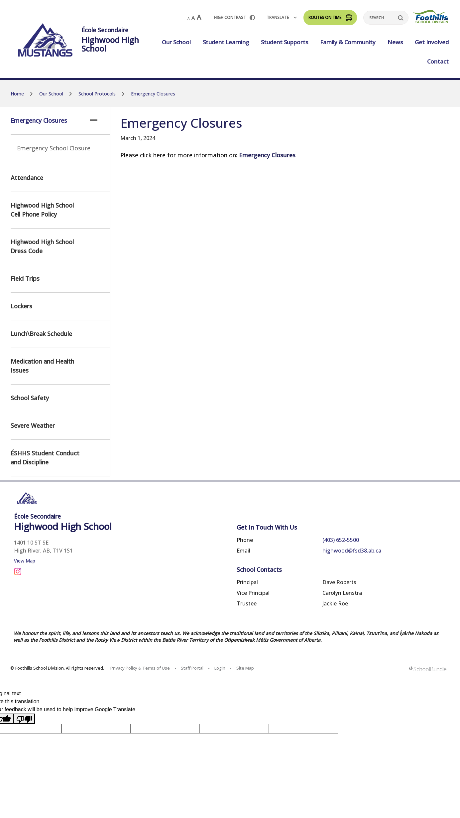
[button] (93, 120)
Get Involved (432, 42)
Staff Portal (192, 668)
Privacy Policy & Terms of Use (140, 668)
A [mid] (193, 17)
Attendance (27, 178)
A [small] (188, 18)
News (395, 42)
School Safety (30, 398)
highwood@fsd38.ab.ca (351, 550)
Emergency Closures (54, 120)
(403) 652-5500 (340, 540)
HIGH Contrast (234, 17)
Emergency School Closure (53, 148)
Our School (176, 42)
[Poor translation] (24, 719)
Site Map (245, 668)
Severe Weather (33, 425)
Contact (438, 61)
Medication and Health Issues (42, 365)
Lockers (21, 306)
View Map (24, 561)
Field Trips (25, 278)
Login (219, 668)
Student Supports (284, 42)
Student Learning (226, 42)
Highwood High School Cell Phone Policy (42, 209)
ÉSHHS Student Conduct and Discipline (45, 457)
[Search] (385, 18)
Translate (282, 17)
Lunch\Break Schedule (41, 334)
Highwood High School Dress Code (42, 246)
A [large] (199, 17)
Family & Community (348, 42)
